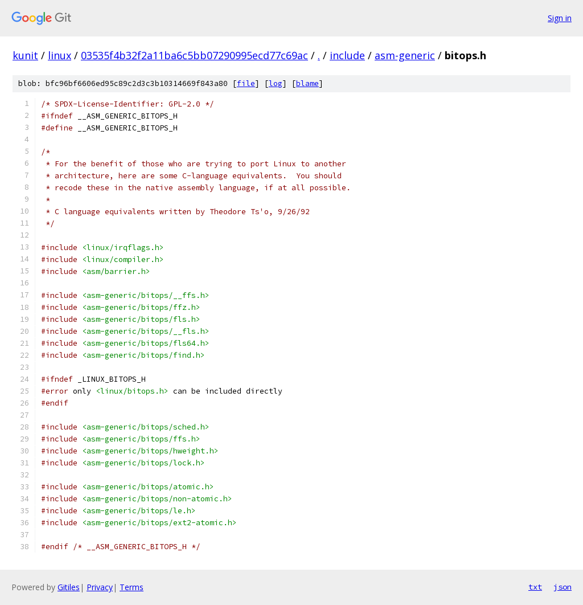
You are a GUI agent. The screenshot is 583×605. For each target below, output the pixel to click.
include (347, 55)
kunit (25, 55)
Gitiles (69, 587)
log (275, 83)
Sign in (560, 18)
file (246, 83)
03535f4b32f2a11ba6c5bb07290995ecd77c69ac (194, 55)
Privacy (100, 587)
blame (307, 83)
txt (535, 587)
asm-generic (405, 55)
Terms (131, 587)
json (562, 587)
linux (59, 55)
